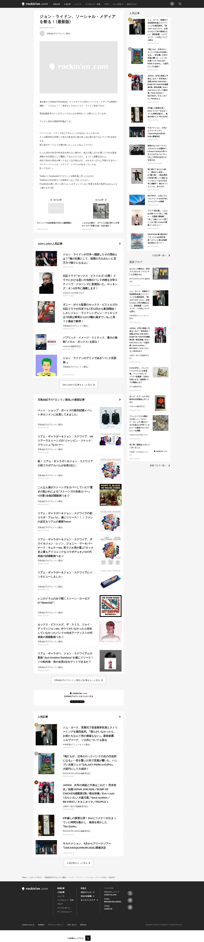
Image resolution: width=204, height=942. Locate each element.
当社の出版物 (86, 896)
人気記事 (67, 4)
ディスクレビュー (64, 911)
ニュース (77, 4)
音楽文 (83, 888)
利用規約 (41, 924)
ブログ (106, 4)
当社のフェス (131, 4)
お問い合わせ (71, 924)
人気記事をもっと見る (77, 862)
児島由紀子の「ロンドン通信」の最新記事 (61, 399)
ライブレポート (63, 907)
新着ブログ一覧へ (158, 465)
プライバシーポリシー (55, 924)
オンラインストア (88, 900)
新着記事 (56, 4)
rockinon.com (35, 4)
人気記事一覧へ (159, 255)
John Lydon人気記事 (50, 243)
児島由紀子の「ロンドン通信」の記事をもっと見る (77, 680)
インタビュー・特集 (92, 4)
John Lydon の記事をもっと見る (77, 384)
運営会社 (83, 924)
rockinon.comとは (28, 924)
